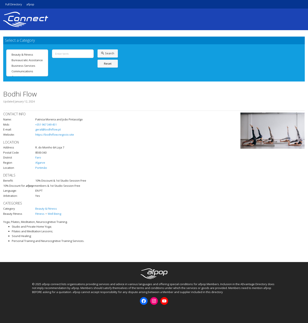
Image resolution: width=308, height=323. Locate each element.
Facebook (35, 312)
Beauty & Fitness (27, 54)
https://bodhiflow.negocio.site (54, 134)
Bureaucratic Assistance (27, 60)
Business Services (27, 65)
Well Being (54, 214)
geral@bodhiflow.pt (48, 129)
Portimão (41, 168)
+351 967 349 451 (46, 124)
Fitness (39, 214)
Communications (27, 71)
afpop (30, 4)
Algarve (40, 162)
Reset (107, 63)
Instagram (42, 312)
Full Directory (13, 4)
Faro (38, 157)
